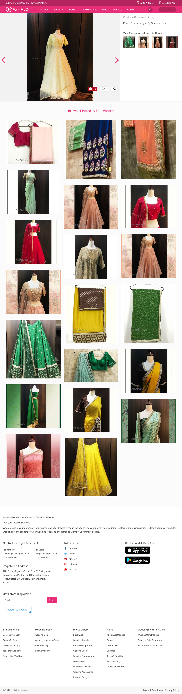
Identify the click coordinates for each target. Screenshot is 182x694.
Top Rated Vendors (12, 650)
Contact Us (112, 645)
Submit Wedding (42, 650)
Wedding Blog (41, 634)
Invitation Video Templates (150, 645)
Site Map (111, 650)
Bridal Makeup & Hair (82, 645)
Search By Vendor (11, 634)
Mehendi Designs (81, 677)
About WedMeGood (116, 634)
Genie (130, 9)
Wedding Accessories (83, 671)
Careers (110, 640)
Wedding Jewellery (82, 640)
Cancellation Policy (116, 666)
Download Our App (11, 645)
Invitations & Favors (82, 666)
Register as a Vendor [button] (17, 609)
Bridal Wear (78, 634)
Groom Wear (79, 661)
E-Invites (117, 9)
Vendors (58, 9)
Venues (44, 9)
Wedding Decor (80, 650)
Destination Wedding (12, 656)
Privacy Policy (113, 661)
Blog (104, 9)
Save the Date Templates (150, 640)
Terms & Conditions (116, 656)
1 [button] (104, 88)
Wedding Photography (83, 656)
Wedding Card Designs (148, 634)
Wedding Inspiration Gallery (48, 640)
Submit (52, 600)
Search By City (10, 640)
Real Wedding (41, 645)
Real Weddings (89, 9)
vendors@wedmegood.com (16, 553)
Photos (72, 9)
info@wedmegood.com (46, 553)
